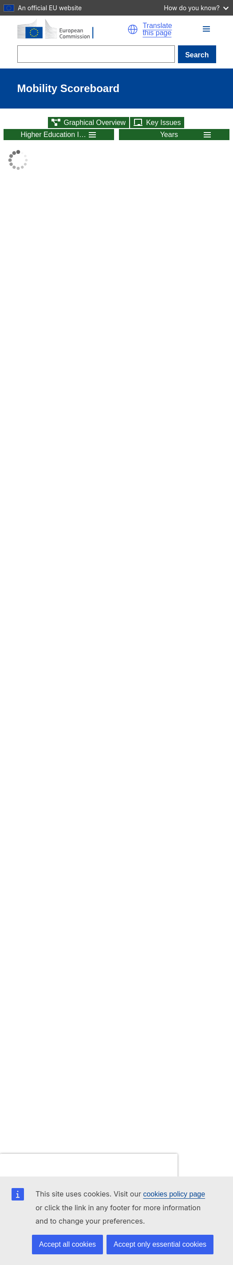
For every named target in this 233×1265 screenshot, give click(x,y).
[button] (132, 29)
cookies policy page (174, 1194)
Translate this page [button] (157, 29)
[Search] (96, 54)
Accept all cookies (67, 1244)
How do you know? (196, 8)
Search (197, 55)
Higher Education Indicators (53, 134)
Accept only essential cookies (160, 1244)
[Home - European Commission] (72, 29)
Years (169, 134)
